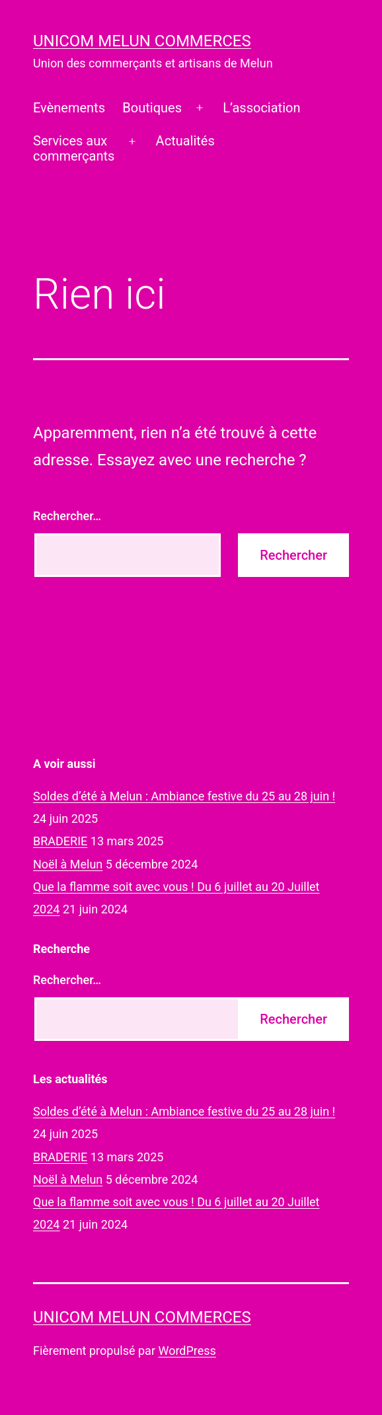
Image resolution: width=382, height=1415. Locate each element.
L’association (261, 108)
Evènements (69, 108)
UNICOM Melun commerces (142, 41)
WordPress (186, 1351)
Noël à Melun (67, 864)
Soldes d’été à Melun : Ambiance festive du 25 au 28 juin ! (184, 796)
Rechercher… (67, 516)
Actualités (185, 141)
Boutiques (152, 108)
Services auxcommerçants (73, 148)
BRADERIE (60, 841)
